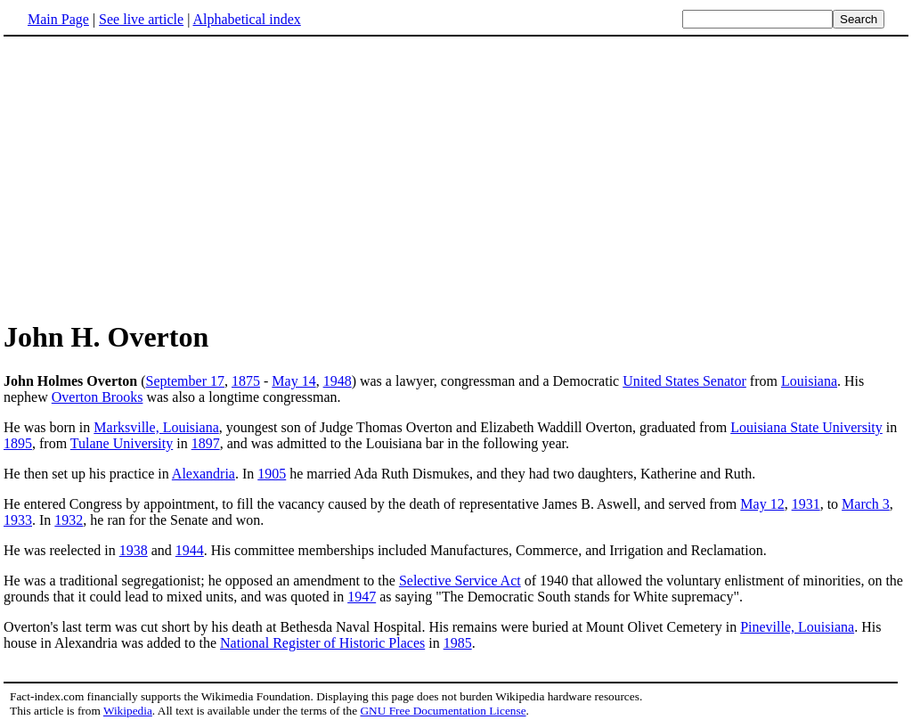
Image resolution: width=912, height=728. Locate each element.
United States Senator (684, 381)
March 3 (866, 503)
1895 (18, 443)
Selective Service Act (460, 580)
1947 (361, 596)
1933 (18, 520)
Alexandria (203, 473)
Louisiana (809, 381)
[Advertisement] (153, 177)
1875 (246, 381)
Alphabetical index (246, 19)
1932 (68, 520)
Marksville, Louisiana (156, 427)
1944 (189, 550)
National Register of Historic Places (322, 642)
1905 (271, 473)
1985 (458, 642)
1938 (133, 550)
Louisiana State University (806, 427)
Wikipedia (127, 710)
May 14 (293, 381)
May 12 (762, 503)
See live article (141, 19)
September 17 (185, 381)
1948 (337, 381)
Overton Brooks (97, 397)
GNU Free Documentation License (442, 710)
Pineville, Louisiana (797, 626)
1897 (205, 443)
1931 (806, 503)
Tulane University (121, 443)
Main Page (58, 19)
